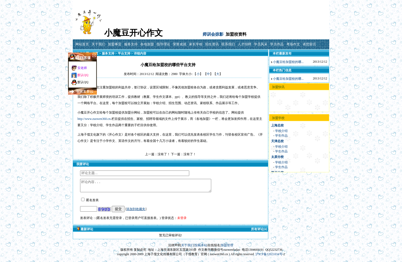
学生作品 (281, 135)
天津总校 (277, 141)
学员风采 (260, 44)
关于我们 (98, 44)
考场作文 (293, 44)
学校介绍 (281, 131)
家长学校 (196, 44)
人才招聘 (244, 44)
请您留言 (309, 44)
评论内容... (153, 187)
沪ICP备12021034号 (268, 256)
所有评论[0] (259, 231)
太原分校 (277, 157)
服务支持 (131, 44)
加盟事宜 (114, 44)
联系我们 (228, 44)
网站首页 (82, 44)
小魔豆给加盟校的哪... (288, 62)
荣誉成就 (179, 44)
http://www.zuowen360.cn (94, 119)
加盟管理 (227, 247)
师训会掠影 (213, 34)
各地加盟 (147, 44)
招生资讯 (212, 44)
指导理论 (163, 44)
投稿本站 (200, 247)
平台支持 (124, 53)
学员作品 (277, 44)
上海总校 (277, 125)
